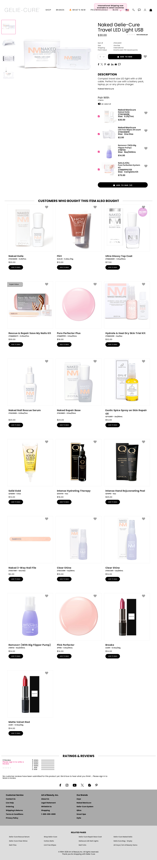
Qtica (79, 810)
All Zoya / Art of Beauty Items (125, 845)
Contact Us (10, 799)
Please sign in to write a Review (13, 763)
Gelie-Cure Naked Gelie (123, 837)
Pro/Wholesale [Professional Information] (99, 10)
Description (107, 74)
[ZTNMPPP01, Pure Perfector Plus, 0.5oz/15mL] (78, 309)
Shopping (45, 810)
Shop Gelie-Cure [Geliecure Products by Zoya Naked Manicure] (50, 837)
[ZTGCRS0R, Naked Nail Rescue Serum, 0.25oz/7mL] (30, 387)
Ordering (10, 807)
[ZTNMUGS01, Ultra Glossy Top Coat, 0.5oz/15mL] (127, 232)
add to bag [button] (120, 57)
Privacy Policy (12, 818)
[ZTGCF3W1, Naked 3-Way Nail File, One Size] (30, 544)
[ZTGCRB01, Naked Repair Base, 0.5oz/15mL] (78, 387)
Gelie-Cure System (85, 807)
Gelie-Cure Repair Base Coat (90, 837)
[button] (22, 10)
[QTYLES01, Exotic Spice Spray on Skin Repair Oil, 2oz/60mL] (127, 388)
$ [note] (121, 120)
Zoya (79, 799)
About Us (45, 799)
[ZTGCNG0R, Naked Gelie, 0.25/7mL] (30, 232)
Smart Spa (81, 814)
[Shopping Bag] (150, 10)
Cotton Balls (49, 841)
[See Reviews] (137, 35)
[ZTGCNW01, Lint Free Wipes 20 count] (122, 134)
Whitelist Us (46, 807)
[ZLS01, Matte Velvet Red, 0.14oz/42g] (30, 698)
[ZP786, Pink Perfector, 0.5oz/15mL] (78, 621)
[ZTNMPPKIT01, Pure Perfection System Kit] (122, 169)
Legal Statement (48, 803)
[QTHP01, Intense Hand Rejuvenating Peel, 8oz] (127, 467)
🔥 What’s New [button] (77, 10)
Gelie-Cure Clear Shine (18, 841)
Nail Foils (82, 845)
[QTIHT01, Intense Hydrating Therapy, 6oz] (78, 467)
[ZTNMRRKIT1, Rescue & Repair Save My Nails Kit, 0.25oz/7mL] (30, 309)
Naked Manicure (106, 89)
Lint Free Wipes (50, 845)
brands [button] (60, 10)
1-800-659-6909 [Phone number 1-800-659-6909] (48, 814)
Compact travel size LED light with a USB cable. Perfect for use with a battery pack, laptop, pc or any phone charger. (121, 82)
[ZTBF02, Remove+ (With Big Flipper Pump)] (122, 151)
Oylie (79, 818)
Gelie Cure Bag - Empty (123, 841)
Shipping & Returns (14, 810)
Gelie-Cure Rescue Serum (19, 837)
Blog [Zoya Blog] (115, 10)
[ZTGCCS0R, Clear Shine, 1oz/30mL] (78, 544)
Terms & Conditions (14, 814)
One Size (109, 45)
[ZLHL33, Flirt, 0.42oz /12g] (78, 232)
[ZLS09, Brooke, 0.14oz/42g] (127, 621)
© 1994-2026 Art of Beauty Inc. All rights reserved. (78, 853)
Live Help (10, 803)
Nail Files (12, 845)
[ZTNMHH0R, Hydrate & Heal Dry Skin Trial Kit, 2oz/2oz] (127, 309)
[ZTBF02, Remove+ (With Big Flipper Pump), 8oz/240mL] (30, 621)
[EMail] (116, 64)
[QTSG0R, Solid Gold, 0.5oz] (30, 467)
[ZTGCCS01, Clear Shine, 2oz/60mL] (127, 544)
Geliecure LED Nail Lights (88, 841)
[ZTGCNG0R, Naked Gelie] (122, 116)
